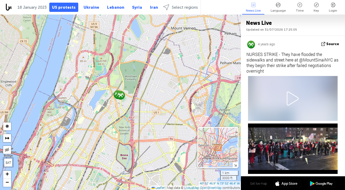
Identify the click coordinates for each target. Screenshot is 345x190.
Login (333, 7)
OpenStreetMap (211, 188)
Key (316, 7)
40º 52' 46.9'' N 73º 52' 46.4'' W (220, 183)
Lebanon (115, 7)
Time (300, 7)
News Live (253, 7)
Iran (154, 7)
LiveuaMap (191, 188)
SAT (8, 162)
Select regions (180, 7)
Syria (137, 7)
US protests (64, 7)
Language (278, 7)
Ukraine (91, 7)
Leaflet (158, 188)
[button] (120, 95)
